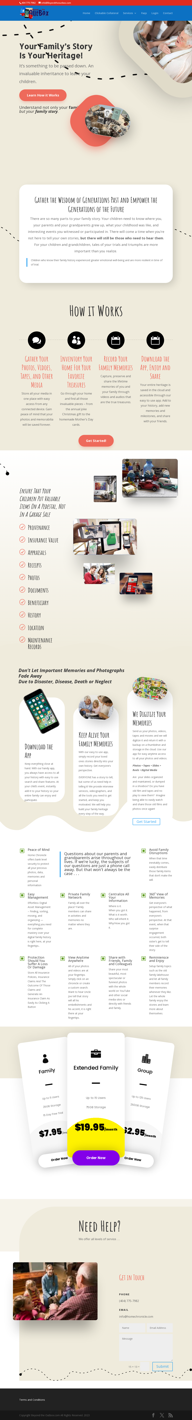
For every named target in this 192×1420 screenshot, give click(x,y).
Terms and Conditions (32, 1399)
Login (155, 13)
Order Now (59, 1159)
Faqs (144, 13)
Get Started (146, 821)
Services (128, 13)
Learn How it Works (43, 95)
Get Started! (96, 440)
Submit (162, 1366)
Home (86, 13)
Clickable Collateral (106, 13)
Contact (168, 13)
